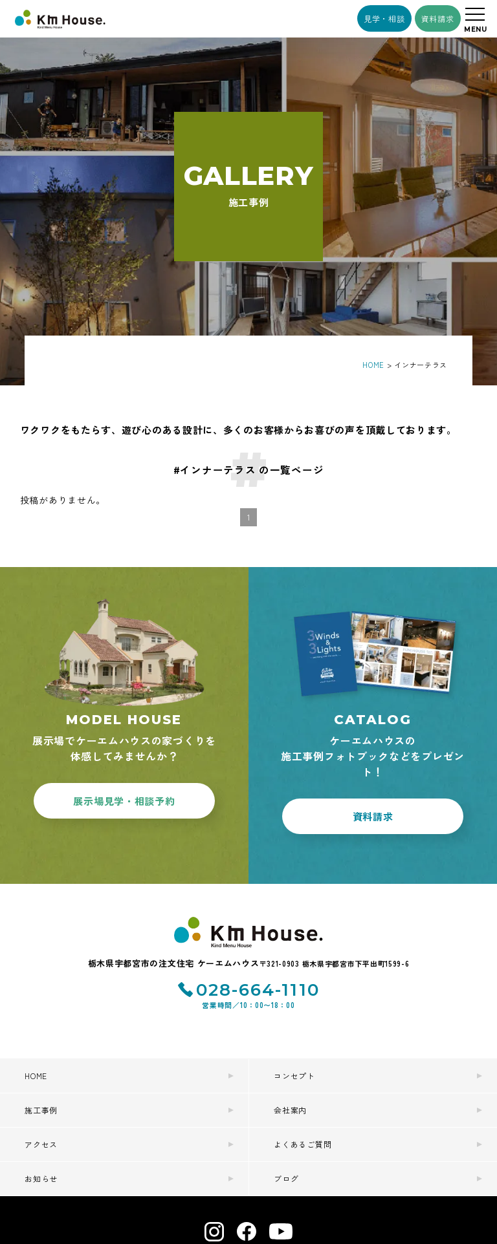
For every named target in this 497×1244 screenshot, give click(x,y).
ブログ (286, 1178)
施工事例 (41, 1109)
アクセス (41, 1144)
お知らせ (41, 1178)
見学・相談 (384, 18)
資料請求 (437, 18)
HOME (36, 1075)
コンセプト (294, 1075)
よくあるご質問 (302, 1144)
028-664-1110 (258, 990)
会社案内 (290, 1109)
